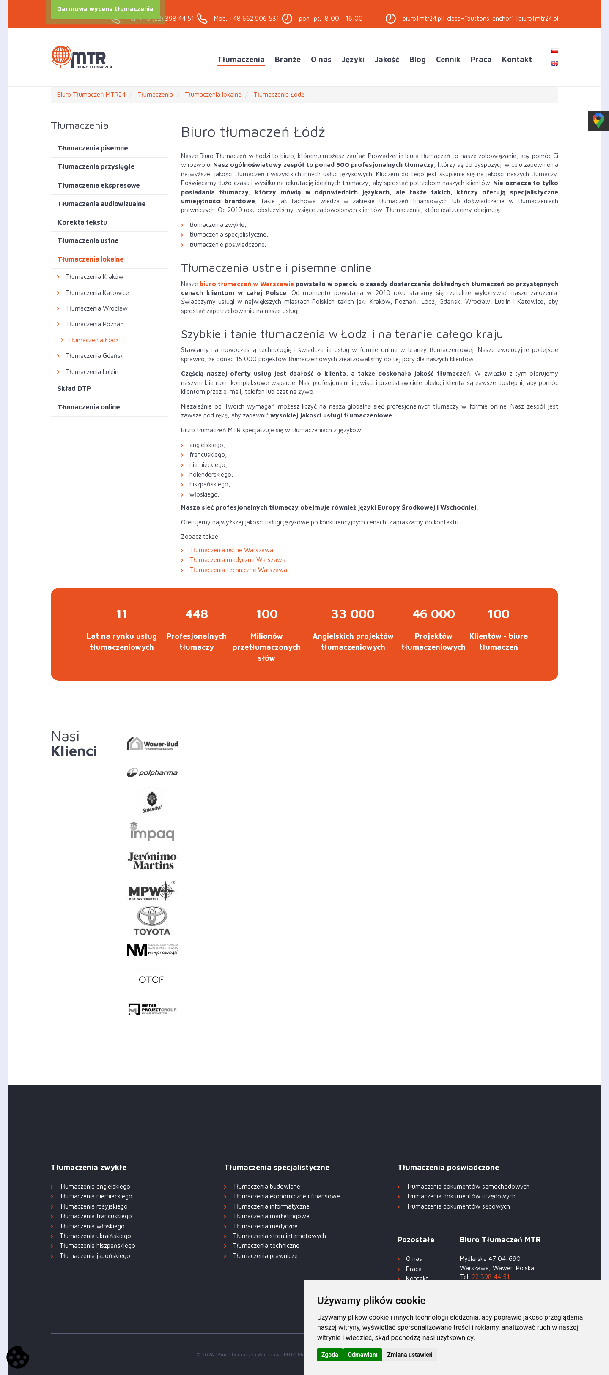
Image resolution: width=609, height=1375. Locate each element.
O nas (321, 59)
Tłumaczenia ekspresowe (99, 185)
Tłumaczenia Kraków (94, 276)
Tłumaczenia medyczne (265, 1226)
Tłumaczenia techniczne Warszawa (238, 569)
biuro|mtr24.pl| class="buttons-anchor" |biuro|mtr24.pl (480, 18)
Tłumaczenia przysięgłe (96, 166)
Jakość (387, 59)
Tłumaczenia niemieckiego (95, 1196)
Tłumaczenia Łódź (93, 340)
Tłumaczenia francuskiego (95, 1215)
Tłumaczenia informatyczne (271, 1206)
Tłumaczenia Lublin (92, 371)
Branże (288, 59)
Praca (481, 59)
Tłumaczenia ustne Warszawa (231, 550)
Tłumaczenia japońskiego (94, 1255)
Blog (417, 59)
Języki (353, 59)
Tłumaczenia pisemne (93, 148)
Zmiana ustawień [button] (409, 1354)
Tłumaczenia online (89, 407)
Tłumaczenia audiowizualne (102, 203)
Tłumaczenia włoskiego (92, 1226)
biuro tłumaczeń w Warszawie (247, 283)
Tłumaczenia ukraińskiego (95, 1235)
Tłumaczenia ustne (88, 240)
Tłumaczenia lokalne (91, 259)
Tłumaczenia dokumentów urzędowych (461, 1196)
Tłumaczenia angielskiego (94, 1186)
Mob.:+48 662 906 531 (246, 18)
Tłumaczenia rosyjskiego (93, 1206)
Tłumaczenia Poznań (95, 323)
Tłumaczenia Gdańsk (94, 355)
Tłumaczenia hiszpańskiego (97, 1245)
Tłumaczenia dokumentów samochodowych (467, 1186)
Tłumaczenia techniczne (266, 1245)
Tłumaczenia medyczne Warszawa (237, 559)
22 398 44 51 (491, 1276)
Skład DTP (74, 388)
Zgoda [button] (329, 1354)
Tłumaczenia (241, 59)
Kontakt (517, 59)
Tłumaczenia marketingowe (271, 1215)
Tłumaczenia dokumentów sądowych (458, 1206)
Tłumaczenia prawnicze (265, 1255)
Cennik (448, 59)
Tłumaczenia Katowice (97, 292)
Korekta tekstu (82, 222)
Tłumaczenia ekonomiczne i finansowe (286, 1196)
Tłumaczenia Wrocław (97, 308)
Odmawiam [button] (363, 1354)
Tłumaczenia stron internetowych (279, 1235)
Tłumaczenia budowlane (266, 1186)
